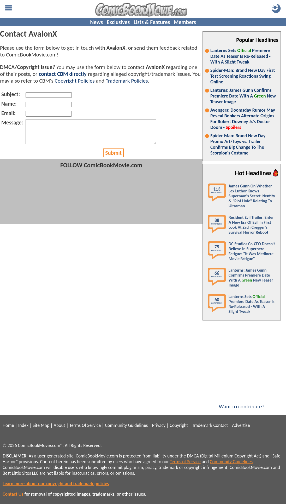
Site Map (41, 425)
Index (23, 425)
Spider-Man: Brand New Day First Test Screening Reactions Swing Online (242, 76)
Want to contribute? (241, 403)
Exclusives (118, 22)
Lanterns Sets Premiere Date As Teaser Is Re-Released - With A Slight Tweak (240, 56)
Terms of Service (185, 462)
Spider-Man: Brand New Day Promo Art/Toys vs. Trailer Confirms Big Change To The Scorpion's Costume (237, 144)
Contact (220, 425)
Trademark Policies (127, 80)
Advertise (241, 425)
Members (185, 22)
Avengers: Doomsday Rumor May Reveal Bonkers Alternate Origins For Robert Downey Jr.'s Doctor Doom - (242, 118)
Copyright (179, 425)
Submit (113, 157)
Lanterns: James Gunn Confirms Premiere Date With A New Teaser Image (243, 96)
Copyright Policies (74, 80)
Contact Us (13, 494)
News (96, 22)
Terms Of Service (85, 425)
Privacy (158, 425)
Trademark (202, 425)
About (59, 425)
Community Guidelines (126, 425)
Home (8, 425)
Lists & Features (152, 22)
